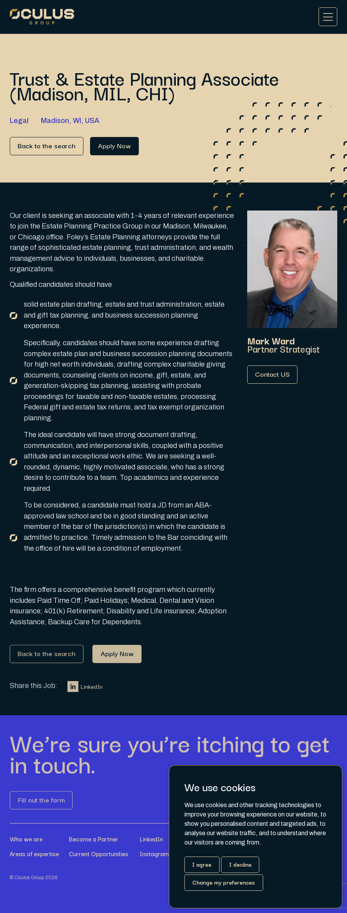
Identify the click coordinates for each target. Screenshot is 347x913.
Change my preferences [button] (223, 882)
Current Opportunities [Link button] (98, 853)
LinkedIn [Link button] (85, 689)
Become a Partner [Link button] (93, 838)
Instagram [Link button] (154, 853)
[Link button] (46, 146)
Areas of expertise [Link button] (34, 853)
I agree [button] (201, 864)
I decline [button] (240, 864)
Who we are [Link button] (26, 838)
